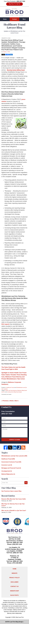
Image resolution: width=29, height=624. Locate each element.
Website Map (14, 591)
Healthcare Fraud (10, 387)
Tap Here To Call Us (14, 4)
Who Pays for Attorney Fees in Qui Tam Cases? (13, 504)
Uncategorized (6, 471)
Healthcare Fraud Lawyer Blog (14, 12)
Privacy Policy (14, 577)
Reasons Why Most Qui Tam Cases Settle (13, 499)
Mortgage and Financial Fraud (11, 468)
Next (17, 400)
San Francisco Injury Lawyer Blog (11, 491)
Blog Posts (14, 595)
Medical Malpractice (8, 474)
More (24, 19)
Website (14, 573)
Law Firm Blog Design (14, 621)
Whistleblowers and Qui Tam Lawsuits (14, 456)
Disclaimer (14, 582)
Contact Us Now (14, 439)
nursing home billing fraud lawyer (14, 392)
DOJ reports (5, 324)
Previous (5, 400)
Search (26, 482)
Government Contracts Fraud (11, 462)
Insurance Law (6, 465)
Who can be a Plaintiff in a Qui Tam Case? (13, 510)
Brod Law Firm (20, 617)
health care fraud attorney (11, 390)
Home (4, 19)
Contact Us (15, 586)
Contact (14, 19)
